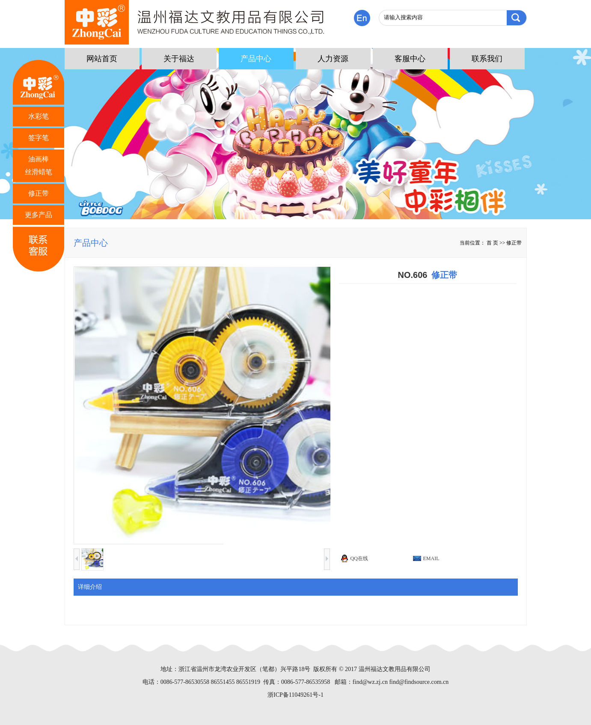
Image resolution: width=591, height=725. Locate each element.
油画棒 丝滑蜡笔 (38, 165)
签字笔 (38, 137)
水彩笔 (38, 116)
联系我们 (487, 58)
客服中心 (410, 58)
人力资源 (333, 58)
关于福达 (178, 58)
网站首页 (101, 58)
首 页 (492, 243)
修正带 (38, 193)
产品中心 (256, 58)
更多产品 (38, 214)
